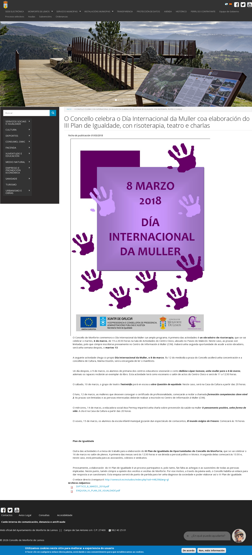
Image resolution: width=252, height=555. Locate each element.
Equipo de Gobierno (229, 11)
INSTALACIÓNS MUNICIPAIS (98, 11)
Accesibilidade (64, 515)
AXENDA (168, 11)
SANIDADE (16, 178)
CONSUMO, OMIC (16, 141)
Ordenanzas (62, 16)
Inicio (69, 109)
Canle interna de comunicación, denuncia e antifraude (33, 521)
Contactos (6, 515)
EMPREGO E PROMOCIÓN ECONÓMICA (16, 170)
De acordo (189, 550)
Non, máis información (212, 550)
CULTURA (16, 129)
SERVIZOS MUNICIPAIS (67, 11)
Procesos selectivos (14, 16)
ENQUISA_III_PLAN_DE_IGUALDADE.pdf (98, 490)
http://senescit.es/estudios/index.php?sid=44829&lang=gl (137, 479)
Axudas (31, 16)
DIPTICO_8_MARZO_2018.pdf (92, 486)
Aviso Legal (25, 515)
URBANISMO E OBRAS (16, 191)
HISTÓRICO (181, 11)
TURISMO (11, 184)
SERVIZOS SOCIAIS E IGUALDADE (16, 122)
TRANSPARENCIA (125, 11)
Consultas (44, 515)
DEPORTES (16, 135)
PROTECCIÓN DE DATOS (148, 11)
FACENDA (16, 147)
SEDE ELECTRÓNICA (14, 11)
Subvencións (45, 16)
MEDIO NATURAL (16, 162)
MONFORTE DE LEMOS (39, 11)
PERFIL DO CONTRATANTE (203, 11)
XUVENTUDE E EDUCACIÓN (16, 154)
